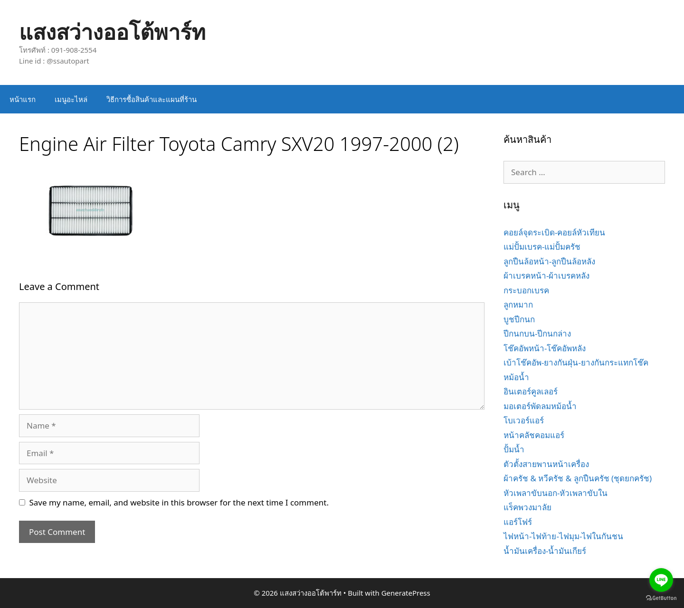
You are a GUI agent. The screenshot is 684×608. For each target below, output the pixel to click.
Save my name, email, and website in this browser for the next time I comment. (179, 502)
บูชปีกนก (519, 319)
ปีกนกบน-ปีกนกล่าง (537, 333)
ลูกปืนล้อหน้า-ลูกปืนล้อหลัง (549, 261)
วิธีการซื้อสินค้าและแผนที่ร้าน (151, 99)
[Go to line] (661, 580)
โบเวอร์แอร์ (524, 420)
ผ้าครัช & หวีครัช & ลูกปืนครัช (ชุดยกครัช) (578, 478)
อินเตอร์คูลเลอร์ (531, 391)
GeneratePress (405, 593)
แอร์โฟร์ (518, 521)
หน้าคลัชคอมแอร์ (534, 435)
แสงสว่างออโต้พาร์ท (112, 31)
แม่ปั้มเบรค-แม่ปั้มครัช (542, 246)
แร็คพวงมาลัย (527, 507)
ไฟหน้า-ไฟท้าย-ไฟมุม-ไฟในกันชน (563, 536)
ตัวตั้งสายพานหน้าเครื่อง (546, 463)
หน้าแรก (23, 99)
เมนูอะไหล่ (71, 99)
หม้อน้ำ (516, 377)
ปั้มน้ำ (514, 449)
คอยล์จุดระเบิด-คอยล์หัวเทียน (554, 232)
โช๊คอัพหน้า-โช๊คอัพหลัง (545, 348)
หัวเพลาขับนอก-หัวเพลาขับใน (556, 492)
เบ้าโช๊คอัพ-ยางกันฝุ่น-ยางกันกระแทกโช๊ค (576, 362)
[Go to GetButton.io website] (661, 598)
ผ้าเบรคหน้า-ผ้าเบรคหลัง (546, 275)
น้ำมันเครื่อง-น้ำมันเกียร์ (545, 550)
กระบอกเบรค (526, 290)
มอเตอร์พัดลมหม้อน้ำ (540, 406)
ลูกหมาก (518, 304)
